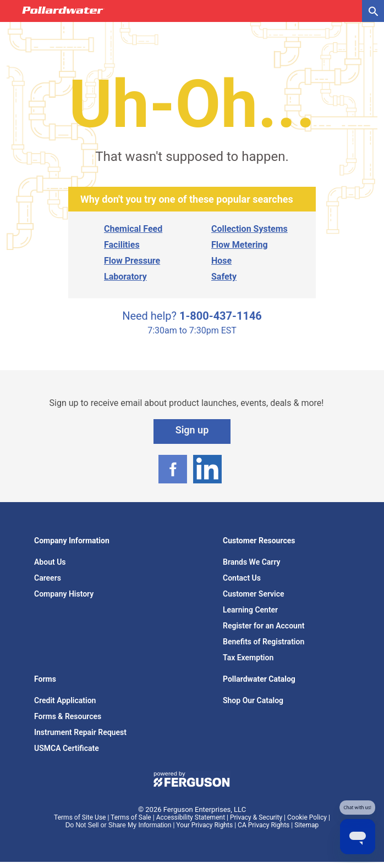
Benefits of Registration (263, 641)
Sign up (192, 430)
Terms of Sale (131, 817)
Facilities (122, 245)
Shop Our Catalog (253, 700)
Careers (47, 578)
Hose (221, 260)
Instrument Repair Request (80, 732)
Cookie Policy (307, 817)
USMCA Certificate (66, 748)
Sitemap (306, 825)
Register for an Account (263, 625)
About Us (50, 562)
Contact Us (242, 578)
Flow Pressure (132, 260)
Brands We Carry (252, 562)
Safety (224, 276)
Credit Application (65, 700)
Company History (64, 593)
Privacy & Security (256, 817)
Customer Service (253, 593)
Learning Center (250, 609)
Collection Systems (249, 229)
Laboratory (125, 276)
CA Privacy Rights (263, 825)
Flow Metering (239, 245)
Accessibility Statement (190, 817)
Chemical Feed (133, 229)
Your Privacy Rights (204, 825)
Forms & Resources (67, 716)
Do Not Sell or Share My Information (118, 825)
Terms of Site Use (80, 817)
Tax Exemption (248, 657)
